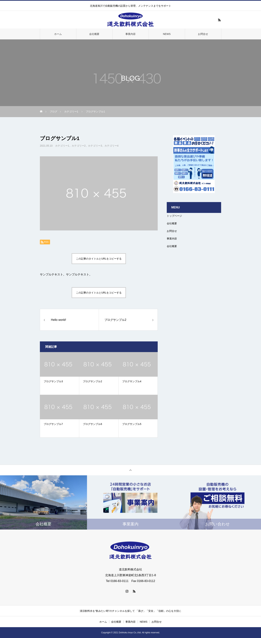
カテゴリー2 (79, 145)
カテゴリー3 (95, 145)
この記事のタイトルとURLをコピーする (99, 258)
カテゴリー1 (62, 145)
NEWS (167, 34)
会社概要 (94, 34)
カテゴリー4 (111, 145)
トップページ (174, 215)
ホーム (58, 34)
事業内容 (130, 34)
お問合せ (203, 34)
